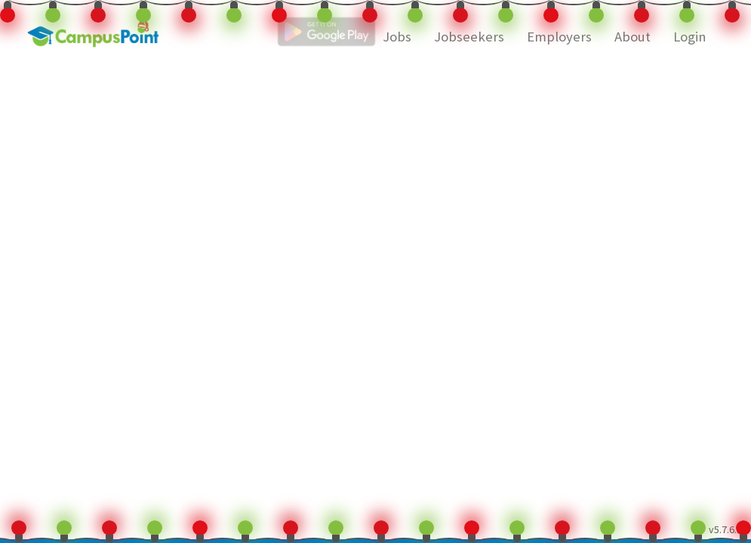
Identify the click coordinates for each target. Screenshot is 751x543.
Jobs (397, 36)
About (632, 36)
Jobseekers (469, 36)
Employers (559, 36)
